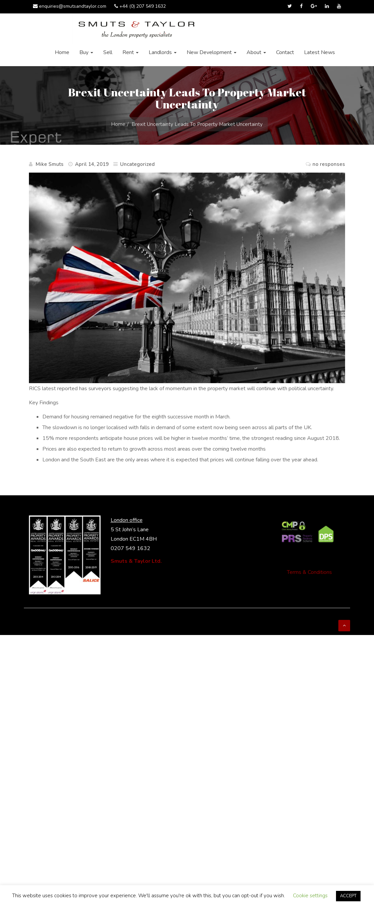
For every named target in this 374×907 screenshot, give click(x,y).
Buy (86, 52)
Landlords (163, 52)
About (256, 52)
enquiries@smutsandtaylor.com (69, 6)
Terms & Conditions (309, 572)
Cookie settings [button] (310, 895)
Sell (107, 52)
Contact (285, 52)
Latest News (319, 52)
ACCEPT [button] (348, 896)
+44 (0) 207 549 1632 (140, 6)
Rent (130, 52)
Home (62, 52)
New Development (211, 52)
